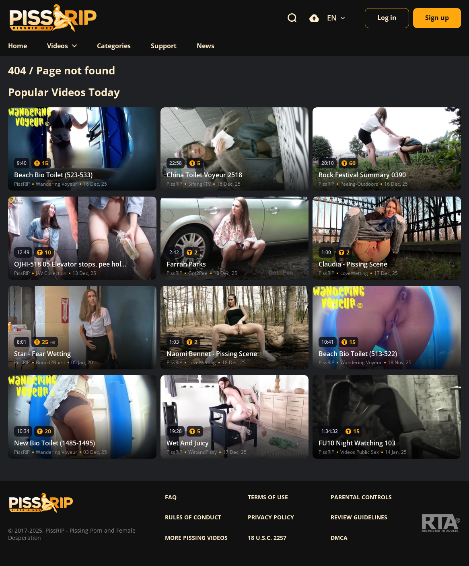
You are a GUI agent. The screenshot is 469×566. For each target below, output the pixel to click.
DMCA (339, 537)
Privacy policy (271, 517)
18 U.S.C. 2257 (267, 537)
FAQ (171, 497)
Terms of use (268, 497)
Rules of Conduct (193, 517)
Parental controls (361, 497)
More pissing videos (196, 537)
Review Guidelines (359, 517)
